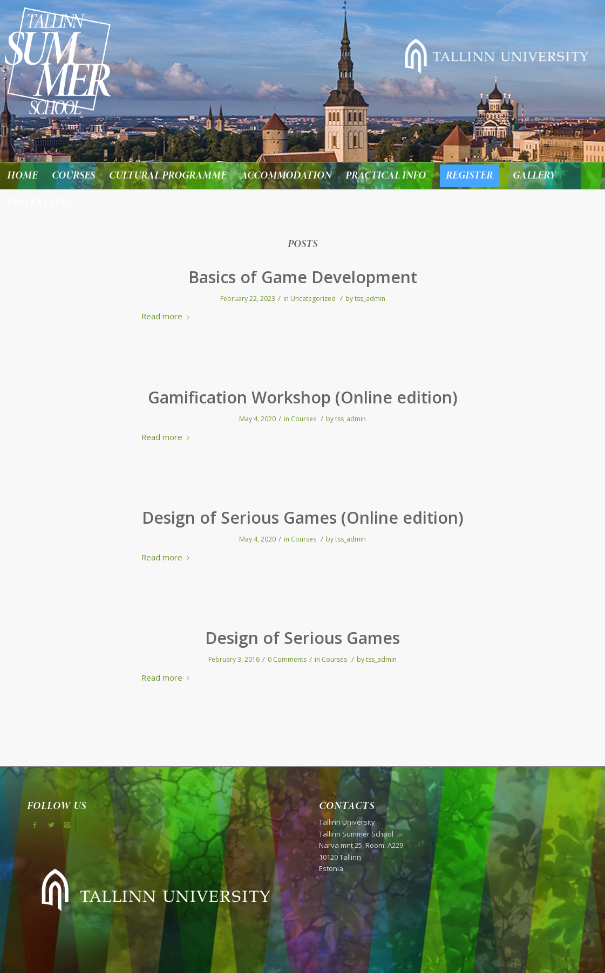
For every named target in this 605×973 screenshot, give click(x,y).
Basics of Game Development (302, 277)
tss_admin (370, 298)
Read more (167, 316)
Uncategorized (313, 298)
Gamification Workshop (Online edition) (303, 397)
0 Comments (287, 659)
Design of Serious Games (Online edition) (303, 517)
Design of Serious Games (302, 638)
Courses (303, 418)
